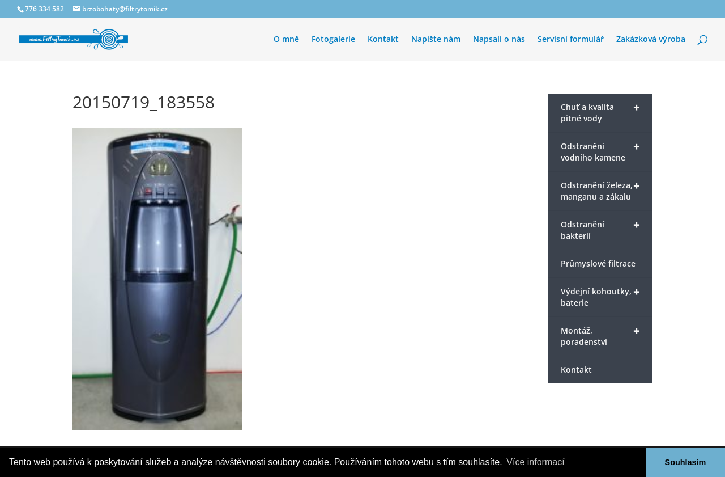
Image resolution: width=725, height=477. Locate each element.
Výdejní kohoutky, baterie (600, 296)
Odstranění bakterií (600, 229)
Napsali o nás (499, 39)
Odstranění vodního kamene (600, 151)
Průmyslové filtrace (598, 263)
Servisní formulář (571, 39)
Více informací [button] (535, 462)
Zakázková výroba (650, 39)
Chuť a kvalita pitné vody (600, 112)
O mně (286, 39)
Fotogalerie (333, 39)
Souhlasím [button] (685, 462)
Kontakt (383, 39)
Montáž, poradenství (600, 335)
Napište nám (435, 39)
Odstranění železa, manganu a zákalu (600, 190)
